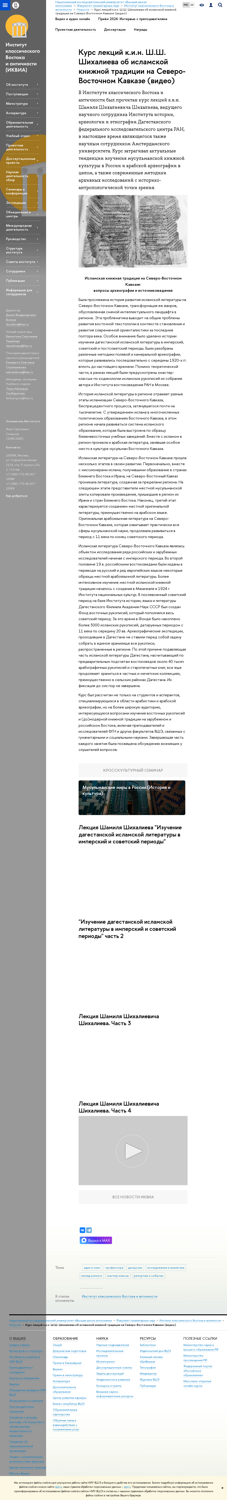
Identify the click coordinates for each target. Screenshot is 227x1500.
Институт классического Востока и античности (119, 1296)
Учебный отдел (18, 136)
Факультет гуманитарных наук (135, 1320)
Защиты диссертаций (110, 1373)
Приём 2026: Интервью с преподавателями (132, 19)
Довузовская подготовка (69, 1351)
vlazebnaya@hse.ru (19, 346)
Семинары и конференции (16, 191)
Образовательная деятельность (19, 124)
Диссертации (115, 29)
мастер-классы (118, 1276)
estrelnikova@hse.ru (19, 372)
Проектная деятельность (17, 147)
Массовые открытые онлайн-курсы (197, 1383)
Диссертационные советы (114, 1367)
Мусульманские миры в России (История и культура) (126, 790)
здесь (58, 1487)
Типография (148, 1367)
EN (192, 4)
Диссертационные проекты (20, 160)
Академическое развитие (113, 1379)
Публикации (15, 280)
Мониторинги (105, 1361)
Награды (140, 29)
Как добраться (16, 496)
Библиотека (148, 1345)
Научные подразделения (112, 1345)
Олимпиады (60, 1357)
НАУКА (102, 1338)
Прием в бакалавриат (67, 1363)
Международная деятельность (19, 227)
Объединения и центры (18, 214)
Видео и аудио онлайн (72, 19)
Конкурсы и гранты (108, 1386)
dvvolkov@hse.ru (17, 324)
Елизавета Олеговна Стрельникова (20, 364)
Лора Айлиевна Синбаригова (17, 391)
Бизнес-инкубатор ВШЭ (69, 1404)
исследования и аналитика (165, 1267)
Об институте (17, 84)
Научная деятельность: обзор (17, 176)
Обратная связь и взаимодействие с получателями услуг (66, 1425)
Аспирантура (16, 113)
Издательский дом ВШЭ (155, 1351)
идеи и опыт (92, 1267)
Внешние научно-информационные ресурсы (114, 1394)
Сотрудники (15, 271)
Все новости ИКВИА (133, 1196)
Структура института (14, 250)
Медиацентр (148, 1373)
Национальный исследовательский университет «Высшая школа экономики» (60, 1320)
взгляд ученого (91, 1276)
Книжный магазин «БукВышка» (151, 1359)
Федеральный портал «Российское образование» (197, 1370)
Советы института (20, 261)
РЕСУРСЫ (148, 1338)
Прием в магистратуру (68, 1375)
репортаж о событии (148, 1276)
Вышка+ (58, 1369)
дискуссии (135, 1267)
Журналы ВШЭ (149, 1379)
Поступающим (17, 94)
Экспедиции (16, 202)
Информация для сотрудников (19, 292)
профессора (114, 1267)
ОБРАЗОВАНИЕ (65, 1338)
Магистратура (17, 103)
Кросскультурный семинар (133, 770)
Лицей (57, 1345)
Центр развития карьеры (69, 1398)
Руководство (16, 239)
